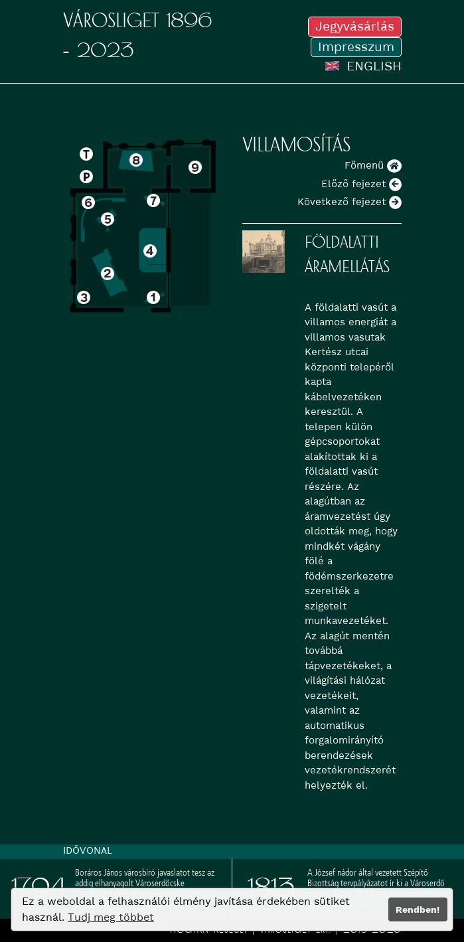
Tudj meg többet (111, 917)
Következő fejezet (349, 202)
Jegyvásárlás (354, 26)
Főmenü (373, 165)
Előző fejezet (361, 184)
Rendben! (417, 909)
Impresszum (356, 46)
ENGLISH (363, 66)
